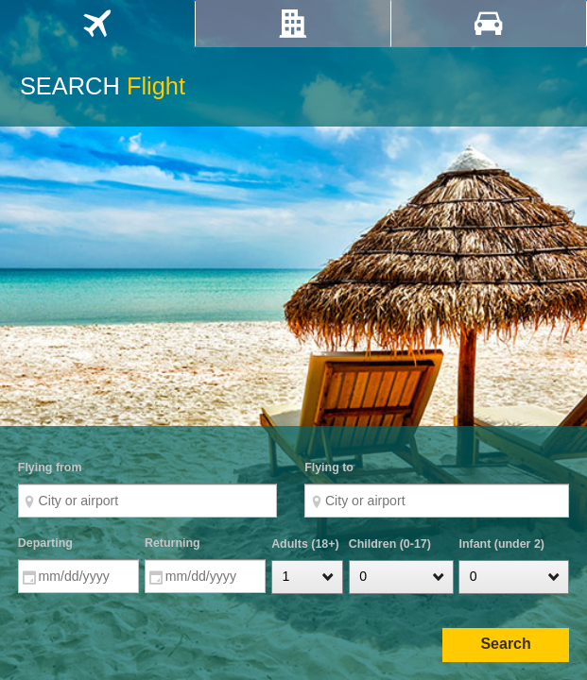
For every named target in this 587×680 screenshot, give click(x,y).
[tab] (97, 23)
